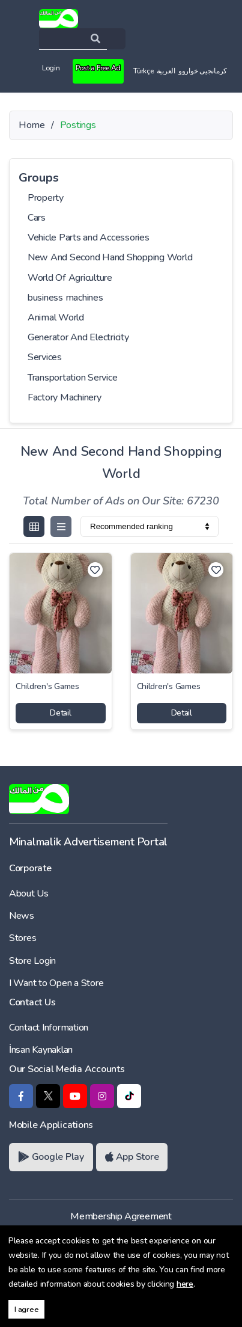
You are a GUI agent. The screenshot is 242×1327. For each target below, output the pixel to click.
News (21, 915)
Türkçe (143, 71)
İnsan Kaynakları (41, 1049)
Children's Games (47, 686)
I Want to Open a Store (56, 983)
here (185, 1284)
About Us (29, 893)
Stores (22, 938)
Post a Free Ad (98, 68)
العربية (166, 71)
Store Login (32, 960)
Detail (60, 713)
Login (51, 68)
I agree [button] (26, 1309)
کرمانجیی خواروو (202, 71)
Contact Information (48, 1027)
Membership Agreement (121, 1216)
